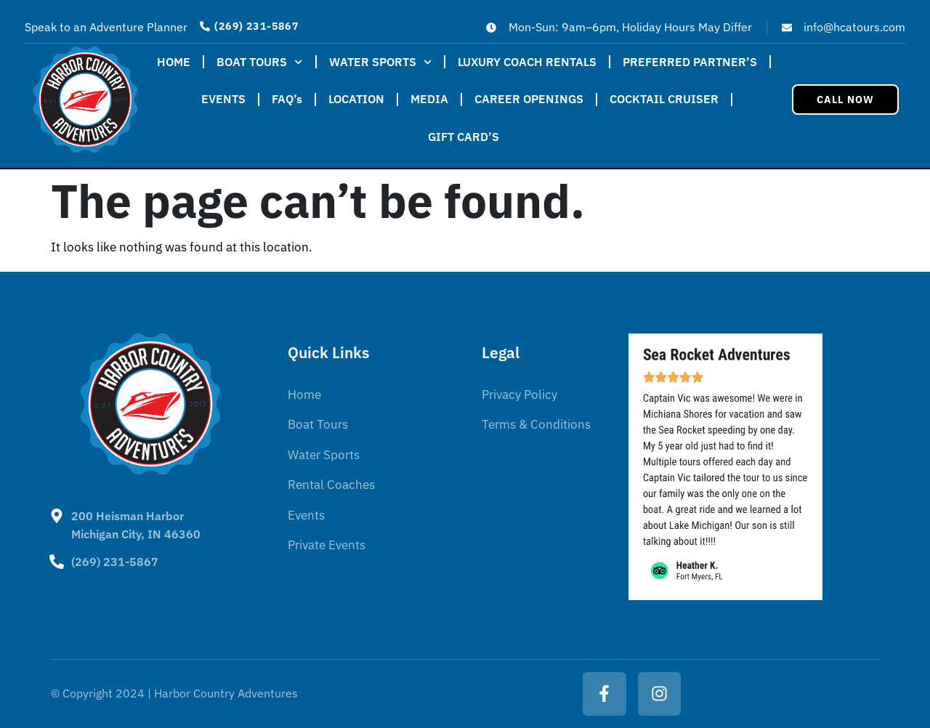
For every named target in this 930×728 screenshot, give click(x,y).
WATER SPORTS (380, 62)
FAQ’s (287, 99)
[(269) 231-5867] (56, 561)
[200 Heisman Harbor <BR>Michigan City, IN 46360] (56, 515)
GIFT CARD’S (463, 136)
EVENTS (223, 99)
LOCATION (356, 99)
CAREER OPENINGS (528, 99)
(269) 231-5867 (114, 561)
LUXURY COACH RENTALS (527, 61)
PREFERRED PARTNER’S (690, 61)
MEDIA (429, 99)
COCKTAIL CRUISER (664, 99)
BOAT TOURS (259, 62)
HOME (173, 61)
